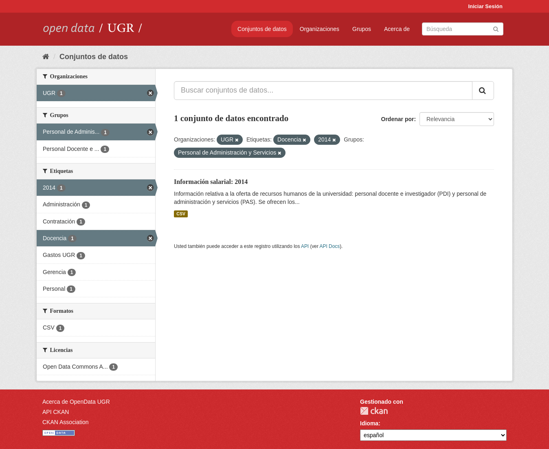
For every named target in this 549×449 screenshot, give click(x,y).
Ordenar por (397, 119)
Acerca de (397, 29)
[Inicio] (45, 57)
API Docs (330, 246)
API (305, 246)
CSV (180, 213)
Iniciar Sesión (485, 6)
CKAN (374, 411)
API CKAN (55, 412)
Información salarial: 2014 (211, 181)
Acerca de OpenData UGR (76, 401)
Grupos (361, 29)
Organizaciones (319, 29)
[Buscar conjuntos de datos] (462, 28)
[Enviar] (495, 28)
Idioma (369, 423)
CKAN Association (65, 422)
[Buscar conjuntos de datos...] (323, 90)
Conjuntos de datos (262, 29)
